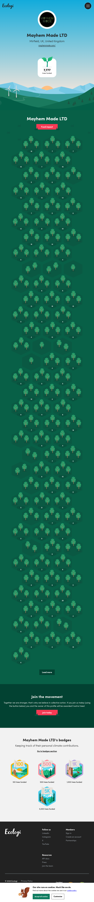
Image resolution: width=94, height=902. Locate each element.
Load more (47, 672)
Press (44, 862)
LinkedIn (45, 833)
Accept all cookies (41, 896)
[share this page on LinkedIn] (91, 42)
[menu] (88, 6)
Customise (58, 896)
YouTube (45, 844)
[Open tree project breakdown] (47, 68)
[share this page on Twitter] (91, 37)
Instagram (46, 837)
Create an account (73, 837)
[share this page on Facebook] (91, 32)
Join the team (47, 866)
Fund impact (47, 126)
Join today (47, 712)
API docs (45, 858)
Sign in (68, 833)
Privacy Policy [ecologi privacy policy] (26, 881)
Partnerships (71, 840)
